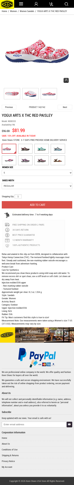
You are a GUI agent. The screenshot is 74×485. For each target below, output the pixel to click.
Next (65, 107)
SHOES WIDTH (8, 180)
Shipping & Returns (10, 455)
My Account (7, 466)
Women (13, 11)
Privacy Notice (8, 461)
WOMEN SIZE (7, 167)
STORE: (11, 140)
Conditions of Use (10, 449)
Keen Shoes (7, 140)
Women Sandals (27, 11)
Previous (9, 107)
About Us (6, 443)
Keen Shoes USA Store (36, 481)
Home (4, 11)
